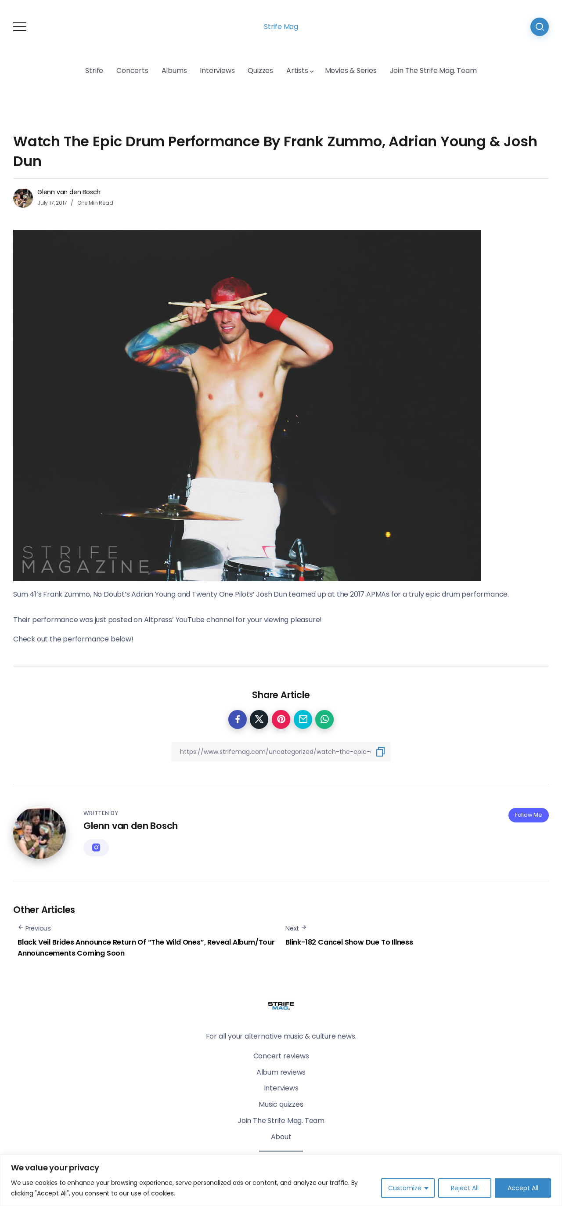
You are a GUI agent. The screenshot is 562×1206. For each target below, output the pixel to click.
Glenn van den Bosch (69, 192)
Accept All (523, 1188)
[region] (281, 1180)
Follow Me (528, 814)
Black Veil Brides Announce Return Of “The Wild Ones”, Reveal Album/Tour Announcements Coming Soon (146, 948)
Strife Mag (281, 27)
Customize (405, 1188)
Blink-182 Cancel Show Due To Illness (349, 942)
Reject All (465, 1188)
